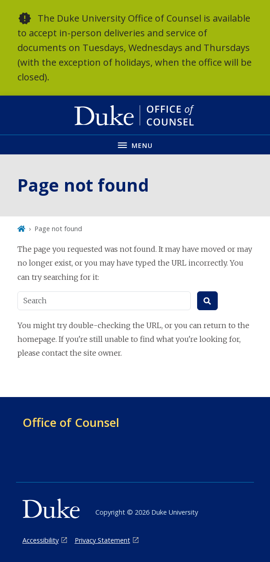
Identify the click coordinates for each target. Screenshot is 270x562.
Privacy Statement (102, 540)
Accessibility (40, 540)
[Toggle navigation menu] (135, 144)
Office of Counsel (70, 422)
